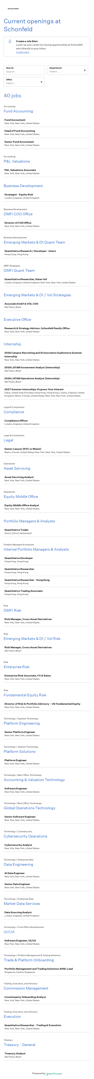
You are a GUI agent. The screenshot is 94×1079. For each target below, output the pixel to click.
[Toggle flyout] (85, 70)
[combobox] (49, 71)
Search (9, 68)
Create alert (22, 52)
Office (9, 79)
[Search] (24, 72)
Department (55, 68)
